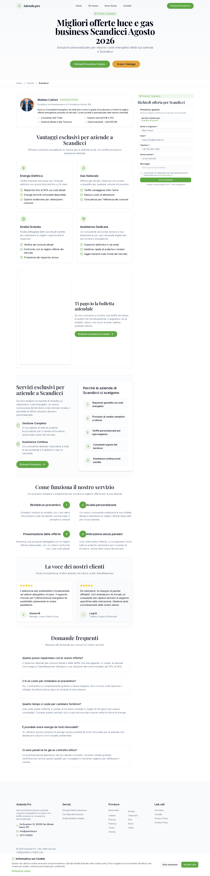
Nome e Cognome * (149, 126)
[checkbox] (141, 173)
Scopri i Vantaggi (126, 64)
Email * (143, 136)
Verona (112, 832)
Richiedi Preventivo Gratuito (90, 64)
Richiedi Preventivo (180, 6)
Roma (130, 823)
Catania (112, 815)
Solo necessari (170, 864)
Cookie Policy (161, 822)
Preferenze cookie (21, 871)
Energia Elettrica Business (74, 810)
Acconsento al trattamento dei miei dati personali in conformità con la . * (166, 174)
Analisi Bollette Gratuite (73, 818)
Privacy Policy (165, 175)
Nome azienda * (147, 154)
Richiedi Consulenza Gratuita (96, 334)
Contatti (127, 6)
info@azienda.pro (28, 831)
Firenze (30, 83)
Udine (131, 827)
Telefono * (145, 145)
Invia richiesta (166, 180)
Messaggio (145, 164)
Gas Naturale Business (73, 814)
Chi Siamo (93, 6)
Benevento (113, 810)
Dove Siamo (111, 6)
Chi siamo (159, 810)
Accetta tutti (190, 864)
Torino (111, 827)
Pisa (130, 819)
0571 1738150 (26, 835)
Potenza (112, 823)
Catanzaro (133, 815)
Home (79, 6)
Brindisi (131, 811)
